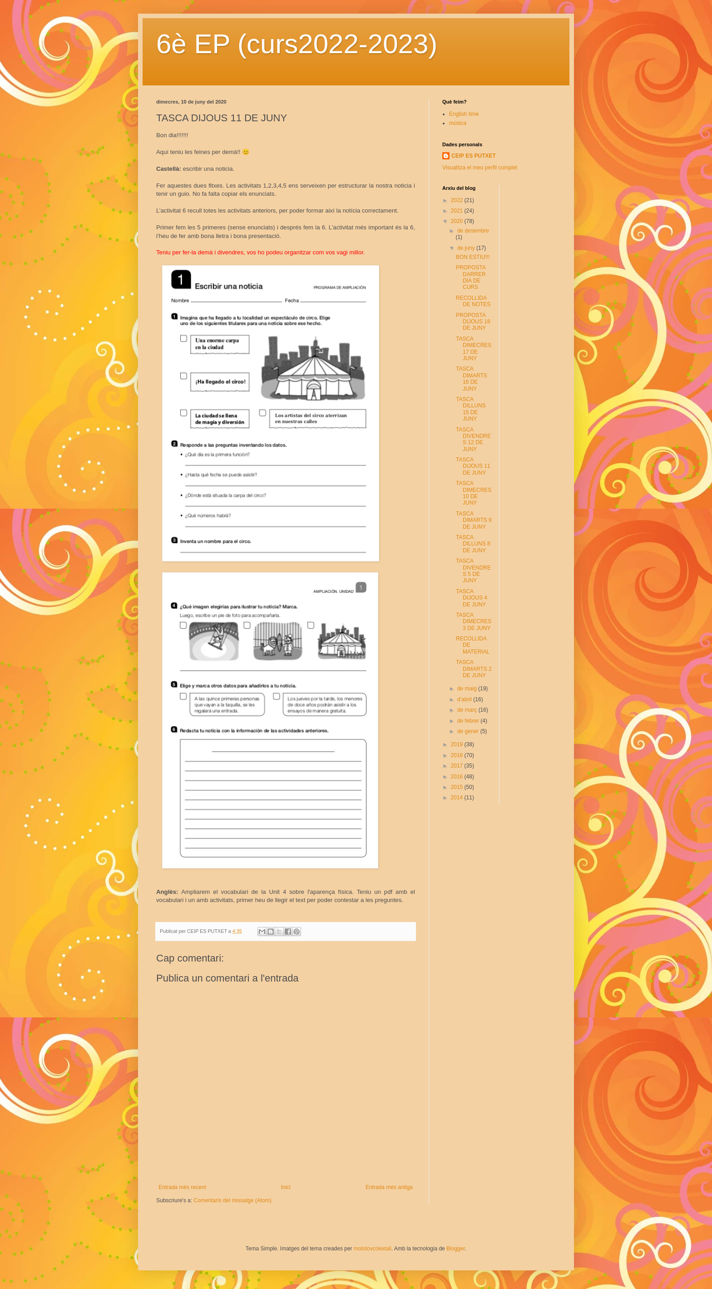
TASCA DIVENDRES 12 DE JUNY (473, 439)
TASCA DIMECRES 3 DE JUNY (473, 621)
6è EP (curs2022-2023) (296, 44)
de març (468, 710)
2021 (458, 211)
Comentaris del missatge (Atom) (232, 1200)
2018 (458, 755)
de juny (466, 248)
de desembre (473, 231)
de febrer (468, 721)
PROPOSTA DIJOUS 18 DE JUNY (473, 322)
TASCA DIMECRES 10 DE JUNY (473, 493)
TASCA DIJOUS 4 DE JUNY (471, 598)
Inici (286, 1187)
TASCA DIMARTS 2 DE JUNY (474, 669)
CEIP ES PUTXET (473, 156)
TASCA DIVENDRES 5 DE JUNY (473, 571)
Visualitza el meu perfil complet (479, 167)
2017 (458, 766)
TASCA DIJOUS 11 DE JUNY (473, 466)
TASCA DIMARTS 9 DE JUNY (474, 520)
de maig (467, 688)
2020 (458, 221)
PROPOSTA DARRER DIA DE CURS (471, 277)
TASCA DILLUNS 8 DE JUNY (473, 544)
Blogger (455, 1248)
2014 (458, 797)
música (457, 123)
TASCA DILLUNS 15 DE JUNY (471, 409)
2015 (458, 787)
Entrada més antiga (389, 1187)
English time (464, 114)
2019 (458, 744)
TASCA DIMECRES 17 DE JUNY (473, 349)
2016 (458, 776)
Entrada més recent (182, 1187)
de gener (468, 731)
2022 (458, 200)
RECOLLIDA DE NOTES (473, 301)
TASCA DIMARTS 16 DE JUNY (471, 379)
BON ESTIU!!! (473, 257)
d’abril (465, 699)
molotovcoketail (372, 1248)
